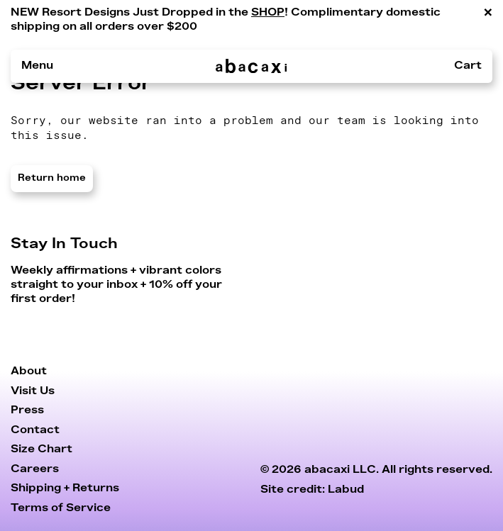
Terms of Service (61, 508)
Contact (35, 430)
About (29, 371)
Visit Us (33, 391)
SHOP (267, 11)
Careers (35, 469)
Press (27, 410)
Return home (52, 178)
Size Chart (41, 449)
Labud (346, 489)
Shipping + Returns (65, 488)
